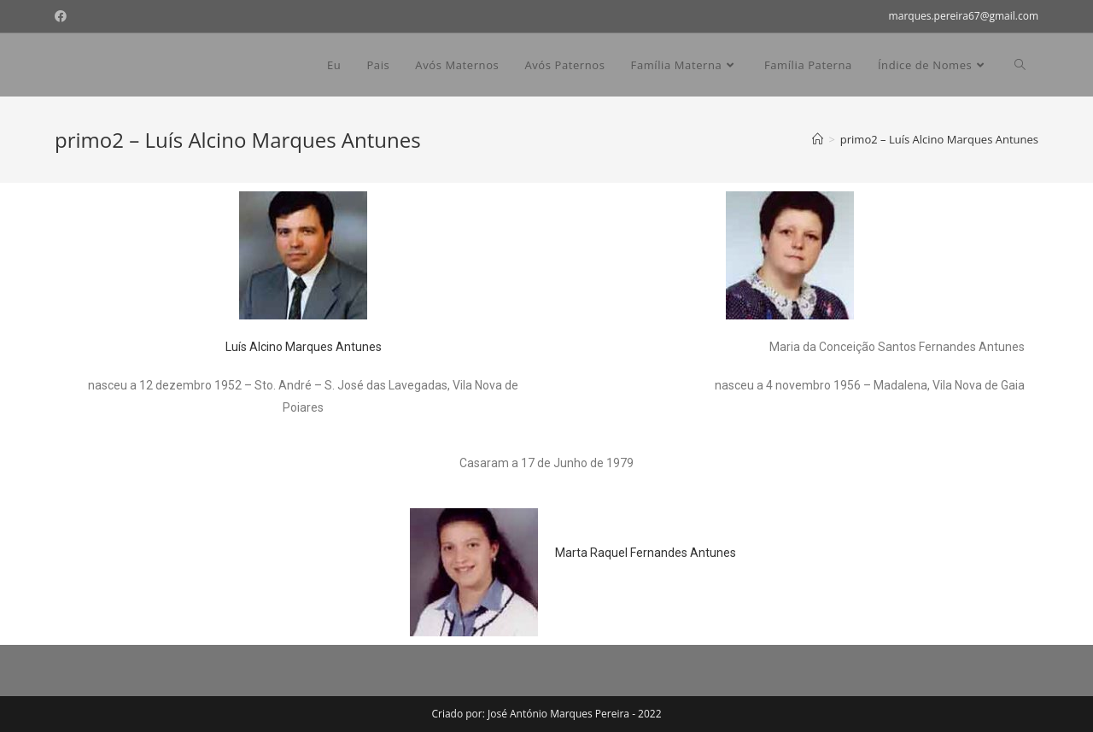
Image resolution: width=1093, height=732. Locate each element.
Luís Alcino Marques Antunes (303, 347)
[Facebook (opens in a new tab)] (63, 16)
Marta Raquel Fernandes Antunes (645, 552)
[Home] (817, 139)
